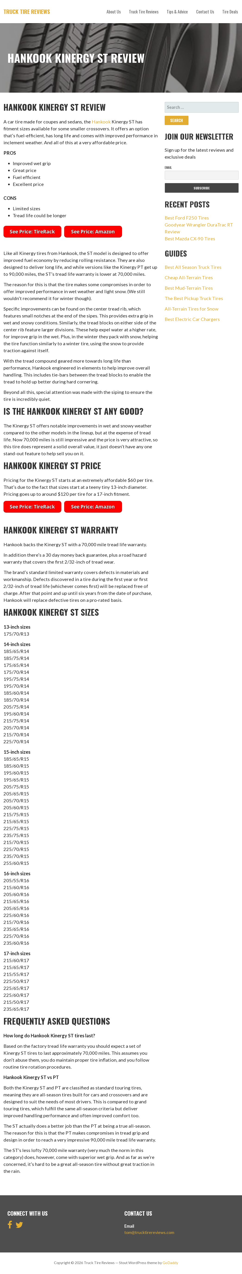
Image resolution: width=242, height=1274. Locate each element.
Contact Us (205, 12)
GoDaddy (170, 1262)
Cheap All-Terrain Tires (189, 277)
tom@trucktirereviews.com (149, 1232)
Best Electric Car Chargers (192, 319)
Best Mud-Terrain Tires (189, 288)
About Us (114, 12)
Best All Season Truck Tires (193, 267)
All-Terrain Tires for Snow (191, 308)
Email (168, 167)
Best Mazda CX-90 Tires (190, 238)
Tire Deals (230, 12)
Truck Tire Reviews (26, 11)
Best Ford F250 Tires (187, 217)
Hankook (101, 121)
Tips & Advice (177, 12)
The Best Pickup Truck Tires (194, 298)
